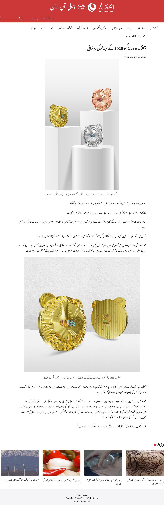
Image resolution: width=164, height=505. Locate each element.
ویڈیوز (33, 27)
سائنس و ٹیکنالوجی (100, 27)
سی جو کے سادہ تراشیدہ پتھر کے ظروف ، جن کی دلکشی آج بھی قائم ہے (145, 481)
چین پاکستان (117, 27)
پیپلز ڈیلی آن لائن (140, 56)
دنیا (52, 27)
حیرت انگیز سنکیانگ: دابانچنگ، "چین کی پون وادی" (21, 479)
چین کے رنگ (82, 27)
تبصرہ (43, 27)
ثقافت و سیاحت (65, 27)
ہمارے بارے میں (82, 494)
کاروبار (130, 27)
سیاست (141, 27)
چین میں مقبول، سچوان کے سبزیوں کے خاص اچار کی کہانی (61, 481)
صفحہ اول (154, 27)
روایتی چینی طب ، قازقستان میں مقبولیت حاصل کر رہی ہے (104, 481)
